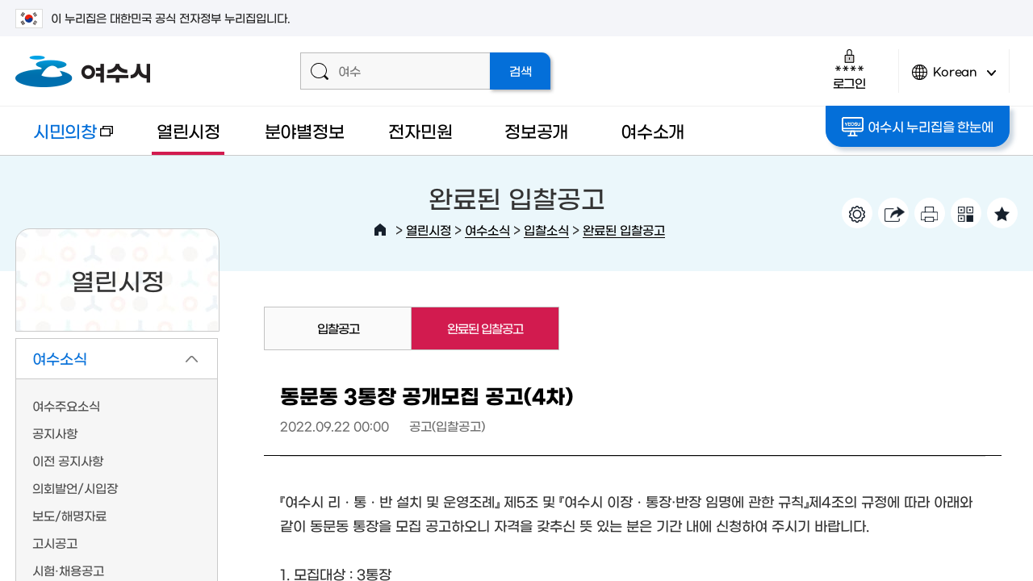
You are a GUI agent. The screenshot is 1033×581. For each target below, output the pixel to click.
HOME (380, 230)
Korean (954, 79)
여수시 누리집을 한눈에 (917, 126)
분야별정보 (305, 130)
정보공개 (536, 130)
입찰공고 (338, 328)
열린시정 (188, 130)
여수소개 (652, 130)
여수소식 (487, 230)
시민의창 (64, 138)
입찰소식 (546, 230)
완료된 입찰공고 (624, 230)
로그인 (849, 69)
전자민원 (420, 130)
